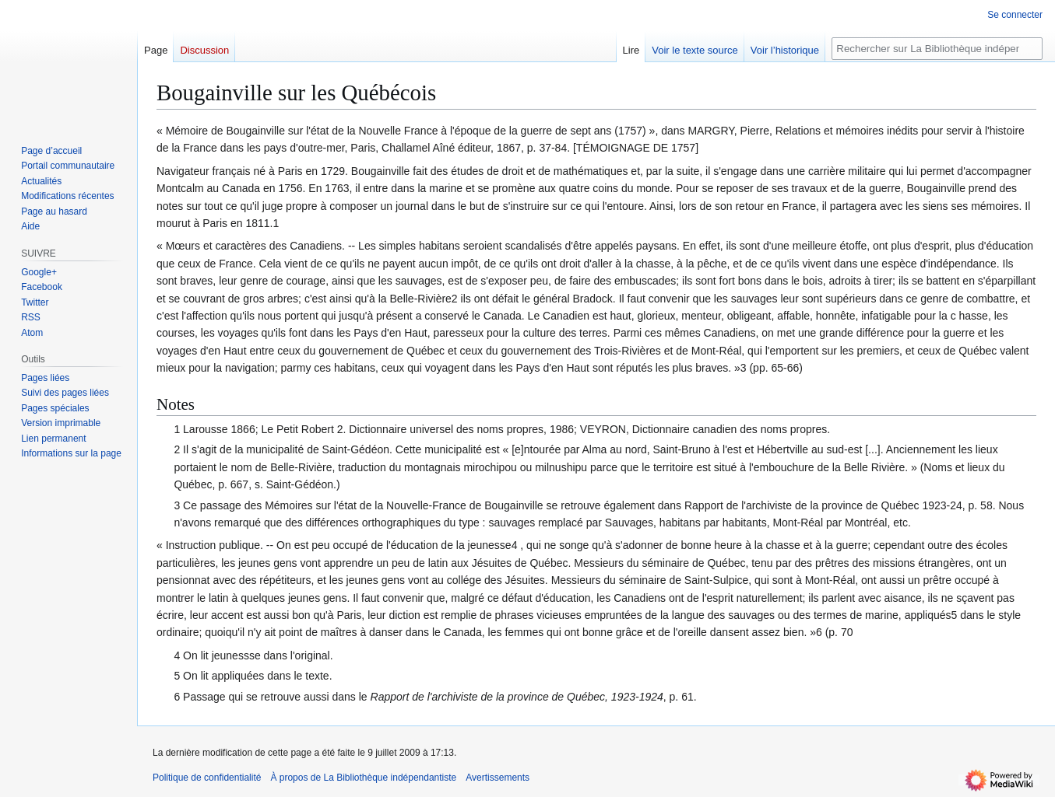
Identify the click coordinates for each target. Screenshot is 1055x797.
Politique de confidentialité (207, 777)
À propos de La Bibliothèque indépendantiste (363, 777)
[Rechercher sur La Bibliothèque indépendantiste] (937, 48)
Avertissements (497, 777)
